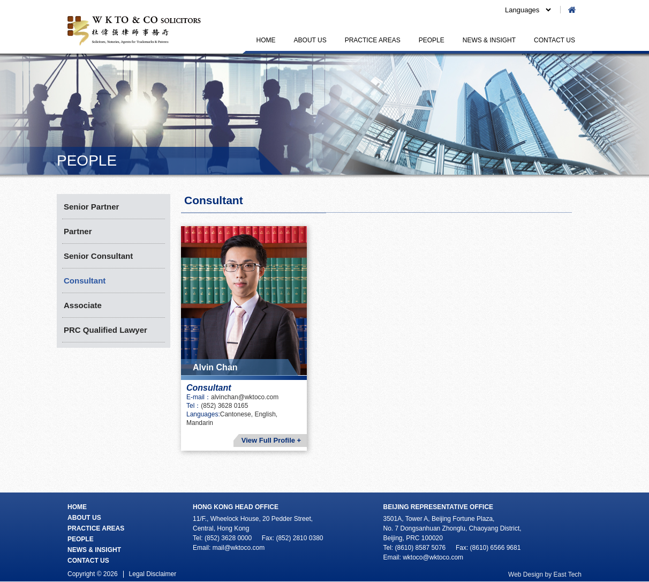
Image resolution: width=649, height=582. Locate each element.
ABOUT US (310, 40)
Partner (78, 231)
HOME (266, 40)
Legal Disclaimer (153, 574)
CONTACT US (554, 40)
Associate (83, 305)
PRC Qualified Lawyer (105, 329)
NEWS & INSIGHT (489, 40)
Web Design (525, 574)
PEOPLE (431, 40)
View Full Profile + (271, 440)
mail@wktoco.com (239, 547)
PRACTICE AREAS (373, 40)
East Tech (568, 574)
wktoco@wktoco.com (433, 557)
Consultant (84, 280)
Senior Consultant (98, 255)
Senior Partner (91, 206)
